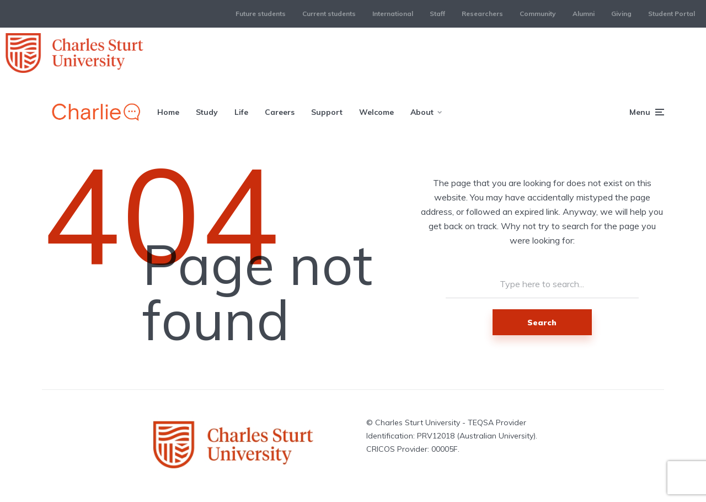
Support (327, 112)
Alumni (584, 13)
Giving (621, 13)
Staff (437, 13)
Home (168, 112)
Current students (329, 13)
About (422, 112)
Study (207, 112)
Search (542, 322)
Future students (261, 13)
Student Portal (671, 13)
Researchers (482, 13)
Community (538, 13)
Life (241, 112)
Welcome (376, 112)
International (392, 13)
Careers (280, 112)
